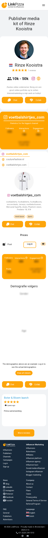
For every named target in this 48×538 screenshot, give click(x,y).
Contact (29, 487)
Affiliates (29, 455)
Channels (7, 457)
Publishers (7, 453)
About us (29, 484)
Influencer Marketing (35, 445)
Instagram (10, 490)
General (6, 513)
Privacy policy (31, 497)
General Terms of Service (36, 501)
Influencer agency (33, 462)
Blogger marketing (33, 475)
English (30, 513)
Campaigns (7, 460)
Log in (5, 463)
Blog (7, 484)
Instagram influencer (34, 472)
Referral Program (33, 504)
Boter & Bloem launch (16, 397)
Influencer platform (34, 458)
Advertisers (30, 451)
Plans (28, 490)
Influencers (7, 450)
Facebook (9, 497)
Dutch (30, 516)
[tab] (15, 154)
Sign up (6, 467)
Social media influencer (35, 468)
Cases (28, 494)
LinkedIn (9, 487)
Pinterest (9, 494)
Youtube (9, 501)
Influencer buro (32, 465)
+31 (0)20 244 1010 (25, 533)
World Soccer (19, 216)
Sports (30, 216)
